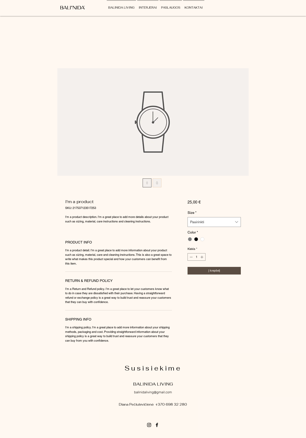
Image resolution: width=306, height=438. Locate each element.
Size (192, 213)
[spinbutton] (196, 257)
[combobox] (214, 222)
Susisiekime (153, 368)
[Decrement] (190, 257)
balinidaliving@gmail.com (153, 392)
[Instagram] (149, 425)
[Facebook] (157, 425)
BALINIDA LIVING (153, 384)
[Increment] (202, 257)
